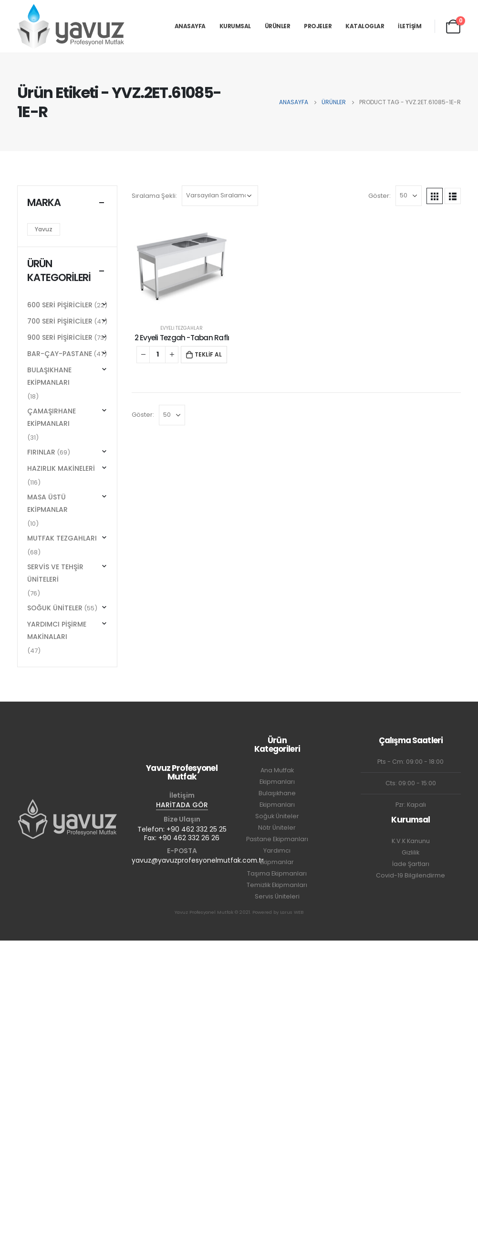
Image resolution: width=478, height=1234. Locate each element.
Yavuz (43, 229)
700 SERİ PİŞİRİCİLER (60, 321)
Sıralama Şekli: (154, 195)
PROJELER (318, 26)
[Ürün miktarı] (157, 354)
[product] (182, 268)
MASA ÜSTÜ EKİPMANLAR (47, 503)
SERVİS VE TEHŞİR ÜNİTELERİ (55, 573)
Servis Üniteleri (277, 896)
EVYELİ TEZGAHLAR (181, 328)
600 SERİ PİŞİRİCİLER (60, 305)
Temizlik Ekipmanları (277, 885)
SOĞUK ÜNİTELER (55, 608)
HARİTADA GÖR (182, 805)
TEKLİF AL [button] (208, 354)
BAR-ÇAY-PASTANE (59, 353)
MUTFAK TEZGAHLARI (62, 538)
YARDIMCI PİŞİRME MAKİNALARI (56, 630)
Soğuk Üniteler (277, 816)
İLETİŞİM (409, 26)
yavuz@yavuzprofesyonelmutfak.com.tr (198, 860)
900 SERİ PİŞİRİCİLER (60, 337)
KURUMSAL (235, 26)
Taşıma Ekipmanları (277, 873)
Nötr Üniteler (277, 827)
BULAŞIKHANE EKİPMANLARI (49, 376)
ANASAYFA (190, 26)
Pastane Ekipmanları (277, 839)
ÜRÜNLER (278, 26)
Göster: (379, 195)
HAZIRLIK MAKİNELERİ (61, 468)
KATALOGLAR (364, 26)
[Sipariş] (220, 195)
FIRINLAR (41, 452)
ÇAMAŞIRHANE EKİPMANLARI (51, 417)
